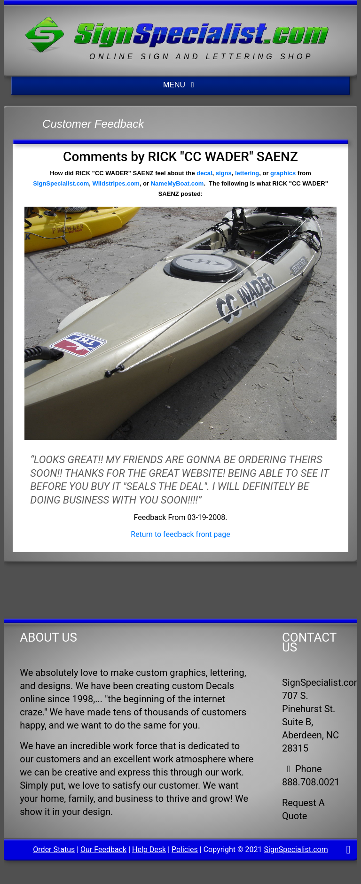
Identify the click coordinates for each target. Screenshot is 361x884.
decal (204, 173)
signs (224, 173)
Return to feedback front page (180, 534)
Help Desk (149, 849)
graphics (283, 173)
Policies (185, 849)
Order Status (54, 849)
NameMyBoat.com (177, 183)
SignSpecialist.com (61, 183)
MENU (180, 85)
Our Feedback (103, 849)
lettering (247, 173)
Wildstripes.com (116, 183)
